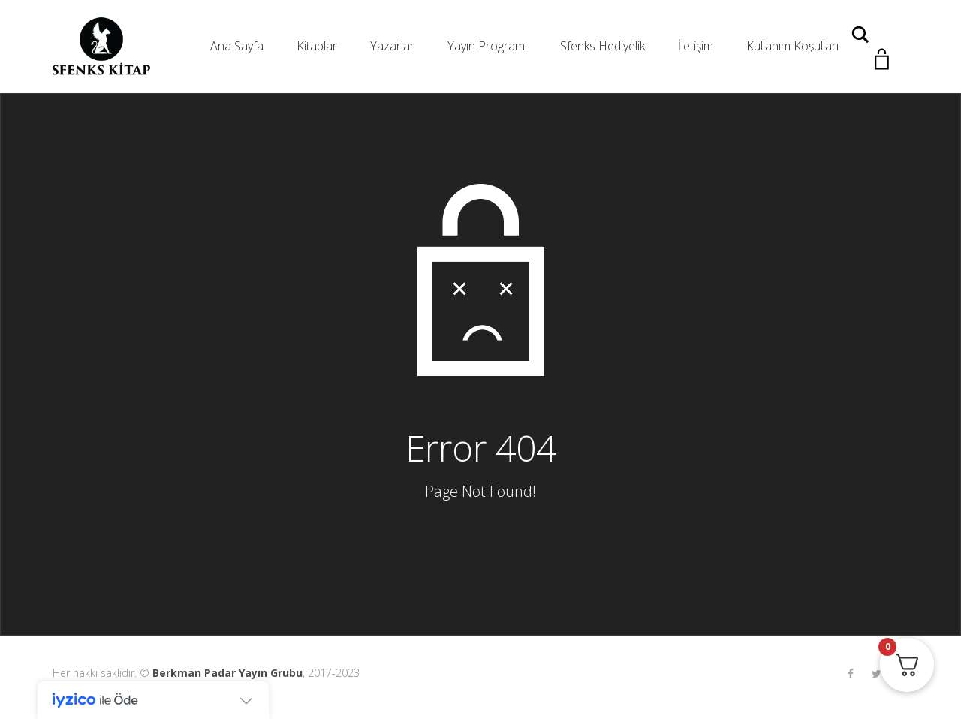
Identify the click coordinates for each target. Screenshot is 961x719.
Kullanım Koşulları (792, 46)
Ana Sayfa (237, 46)
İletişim (695, 46)
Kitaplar (317, 46)
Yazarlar (392, 46)
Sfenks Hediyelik (602, 46)
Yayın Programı (487, 46)
